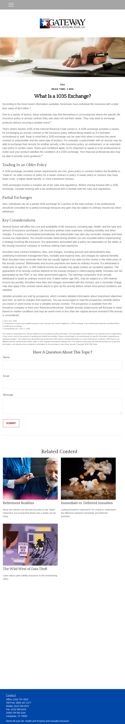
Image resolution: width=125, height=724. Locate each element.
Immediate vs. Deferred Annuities (87, 503)
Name (6, 357)
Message (8, 394)
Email (6, 376)
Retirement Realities (18, 503)
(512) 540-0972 (21, 706)
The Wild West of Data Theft (25, 569)
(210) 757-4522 (20, 699)
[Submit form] (11, 423)
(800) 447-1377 (23, 702)
